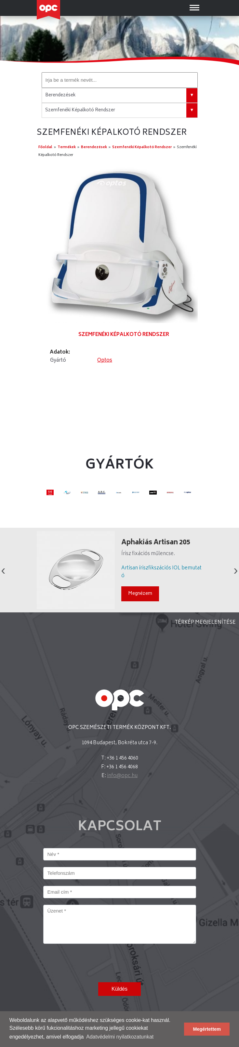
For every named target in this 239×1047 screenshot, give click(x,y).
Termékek (67, 147)
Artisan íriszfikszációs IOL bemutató (161, 572)
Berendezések (94, 147)
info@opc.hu (122, 776)
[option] (120, 245)
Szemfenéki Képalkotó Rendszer (142, 147)
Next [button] (235, 570)
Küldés (119, 989)
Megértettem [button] (207, 1029)
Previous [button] (3, 570)
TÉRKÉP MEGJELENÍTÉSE (205, 622)
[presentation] (92, 963)
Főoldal (45, 147)
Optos (104, 360)
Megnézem (140, 594)
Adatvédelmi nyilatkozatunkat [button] (119, 1037)
